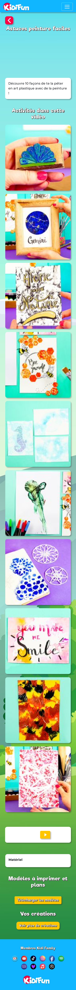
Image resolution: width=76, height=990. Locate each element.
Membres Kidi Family (38, 948)
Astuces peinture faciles (38, 28)
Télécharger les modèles (38, 900)
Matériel (15, 860)
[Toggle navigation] (67, 7)
